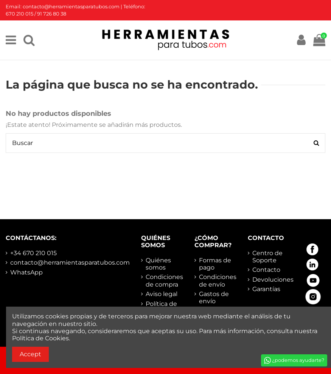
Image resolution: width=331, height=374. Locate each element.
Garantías (266, 289)
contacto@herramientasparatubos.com (70, 262)
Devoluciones (273, 279)
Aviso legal (161, 294)
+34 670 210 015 (33, 253)
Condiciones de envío (217, 280)
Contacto (266, 269)
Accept (30, 354)
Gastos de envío (214, 297)
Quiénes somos (158, 264)
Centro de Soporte (267, 256)
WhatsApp (26, 272)
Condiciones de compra (164, 280)
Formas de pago (215, 264)
